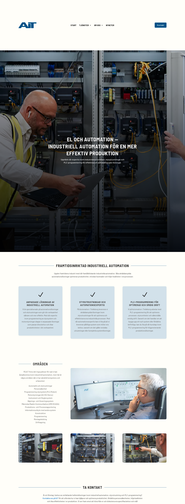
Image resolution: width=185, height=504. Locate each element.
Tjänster (84, 25)
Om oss (97, 25)
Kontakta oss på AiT (50, 498)
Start (73, 25)
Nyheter (110, 25)
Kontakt (160, 25)
